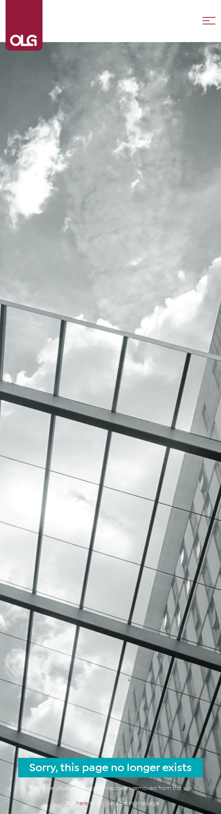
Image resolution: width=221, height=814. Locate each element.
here (82, 803)
